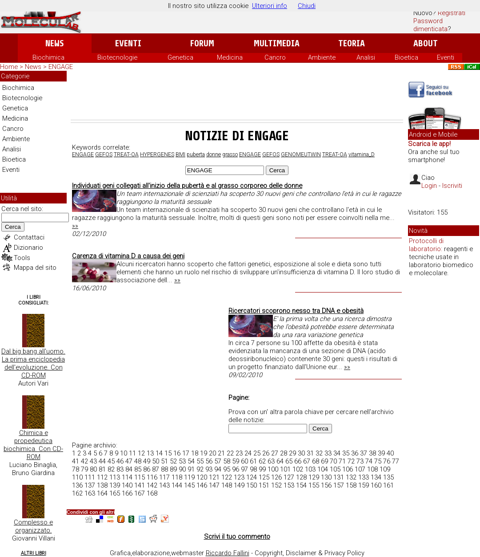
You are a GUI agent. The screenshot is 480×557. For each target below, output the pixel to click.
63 (271, 461)
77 (395, 461)
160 (376, 485)
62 (262, 461)
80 (93, 469)
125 (264, 477)
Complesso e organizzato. (33, 526)
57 (217, 461)
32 (319, 453)
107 (360, 469)
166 (127, 493)
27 (274, 453)
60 (244, 461)
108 (372, 469)
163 (89, 493)
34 (336, 453)
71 (342, 461)
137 (89, 485)
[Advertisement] (237, 95)
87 (155, 469)
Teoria (351, 43)
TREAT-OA (126, 154)
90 (182, 469)
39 (381, 453)
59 (235, 461)
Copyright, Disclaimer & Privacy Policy (309, 553)
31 (310, 453)
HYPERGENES (157, 154)
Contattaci (29, 237)
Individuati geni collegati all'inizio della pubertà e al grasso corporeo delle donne (187, 186)
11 (132, 453)
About (425, 43)
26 (265, 453)
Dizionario (28, 248)
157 (338, 485)
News (54, 43)
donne (213, 154)
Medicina (230, 57)
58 (226, 461)
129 (313, 477)
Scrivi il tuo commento (237, 537)
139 (114, 485)
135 (388, 477)
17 (185, 453)
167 (139, 493)
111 (89, 477)
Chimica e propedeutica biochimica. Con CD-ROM (33, 445)
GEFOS (103, 154)
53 (182, 461)
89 (173, 469)
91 (191, 469)
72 (351, 461)
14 (159, 453)
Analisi (365, 57)
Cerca (13, 227)
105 (335, 469)
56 (208, 461)
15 (168, 453)
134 (376, 477)
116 (152, 477)
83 (120, 469)
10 (123, 453)
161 (388, 485)
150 (251, 485)
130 (326, 477)
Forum (202, 43)
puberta (196, 154)
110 (77, 477)
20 (212, 453)
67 (306, 461)
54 (191, 461)
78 (75, 469)
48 (137, 461)
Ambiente (322, 57)
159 (363, 485)
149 (239, 485)
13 (150, 453)
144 (177, 485)
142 (152, 485)
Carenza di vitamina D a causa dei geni (128, 256)
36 (354, 453)
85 (137, 469)
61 (253, 461)
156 (326, 485)
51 (164, 461)
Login (429, 186)
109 (385, 469)
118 (177, 477)
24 (248, 453)
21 (221, 453)
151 (264, 485)
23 (239, 453)
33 (328, 453)
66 (297, 461)
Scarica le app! (429, 144)
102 (297, 469)
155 (313, 485)
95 (226, 469)
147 (214, 485)
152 (276, 485)
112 (102, 477)
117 (164, 477)
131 (338, 477)
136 (77, 485)
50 (155, 461)
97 (244, 469)
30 (301, 453)
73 (360, 461)
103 (310, 469)
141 (139, 485)
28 (283, 453)
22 (230, 453)
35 (345, 453)
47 (128, 461)
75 (377, 461)
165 (114, 493)
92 (200, 469)
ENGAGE (83, 154)
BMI (180, 154)
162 (77, 493)
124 (251, 477)
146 (201, 485)
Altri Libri (33, 553)
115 (139, 477)
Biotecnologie (117, 57)
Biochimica (48, 57)
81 (102, 469)
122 (226, 477)
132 (351, 477)
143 (164, 485)
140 (127, 485)
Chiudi (307, 6)
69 (324, 461)
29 (292, 453)
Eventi (128, 43)
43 (93, 461)
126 (276, 477)
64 (280, 461)
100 (273, 469)
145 (189, 485)
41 (75, 461)
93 (208, 469)
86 (146, 469)
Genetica (180, 57)
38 (372, 453)
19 (203, 453)
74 (368, 461)
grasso (230, 154)
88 (164, 469)
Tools (22, 258)
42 (84, 461)
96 (235, 469)
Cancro (275, 57)
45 (111, 461)
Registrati (451, 13)
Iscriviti (452, 186)
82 (111, 469)
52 (173, 461)
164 (102, 493)
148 (226, 485)
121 (214, 477)
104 (322, 469)
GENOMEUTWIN (301, 154)
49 (146, 461)
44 (102, 461)
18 (194, 453)
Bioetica (406, 57)
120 (201, 477)
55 (200, 461)
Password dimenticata (430, 25)
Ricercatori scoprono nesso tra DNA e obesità (296, 311)
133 (363, 477)
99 (262, 469)
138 (102, 485)
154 (301, 485)
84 (128, 469)
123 (239, 477)
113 (114, 477)
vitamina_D (361, 154)
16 (176, 453)
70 (333, 461)
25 (256, 453)
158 (351, 485)
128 (301, 477)
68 (315, 461)
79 (84, 469)
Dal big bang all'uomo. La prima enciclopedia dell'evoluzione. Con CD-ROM (33, 363)
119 (189, 477)
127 (289, 477)
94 (217, 469)
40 (390, 453)
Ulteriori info (269, 6)
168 (152, 493)
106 (347, 469)
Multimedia (277, 43)
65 (288, 461)
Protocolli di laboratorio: (426, 245)
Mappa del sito (35, 268)
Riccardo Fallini (227, 553)
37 (363, 453)
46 (120, 461)
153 (289, 485)
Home (9, 67)
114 (127, 477)
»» (75, 226)
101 (285, 469)
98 (253, 469)
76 (386, 461)
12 (141, 453)
